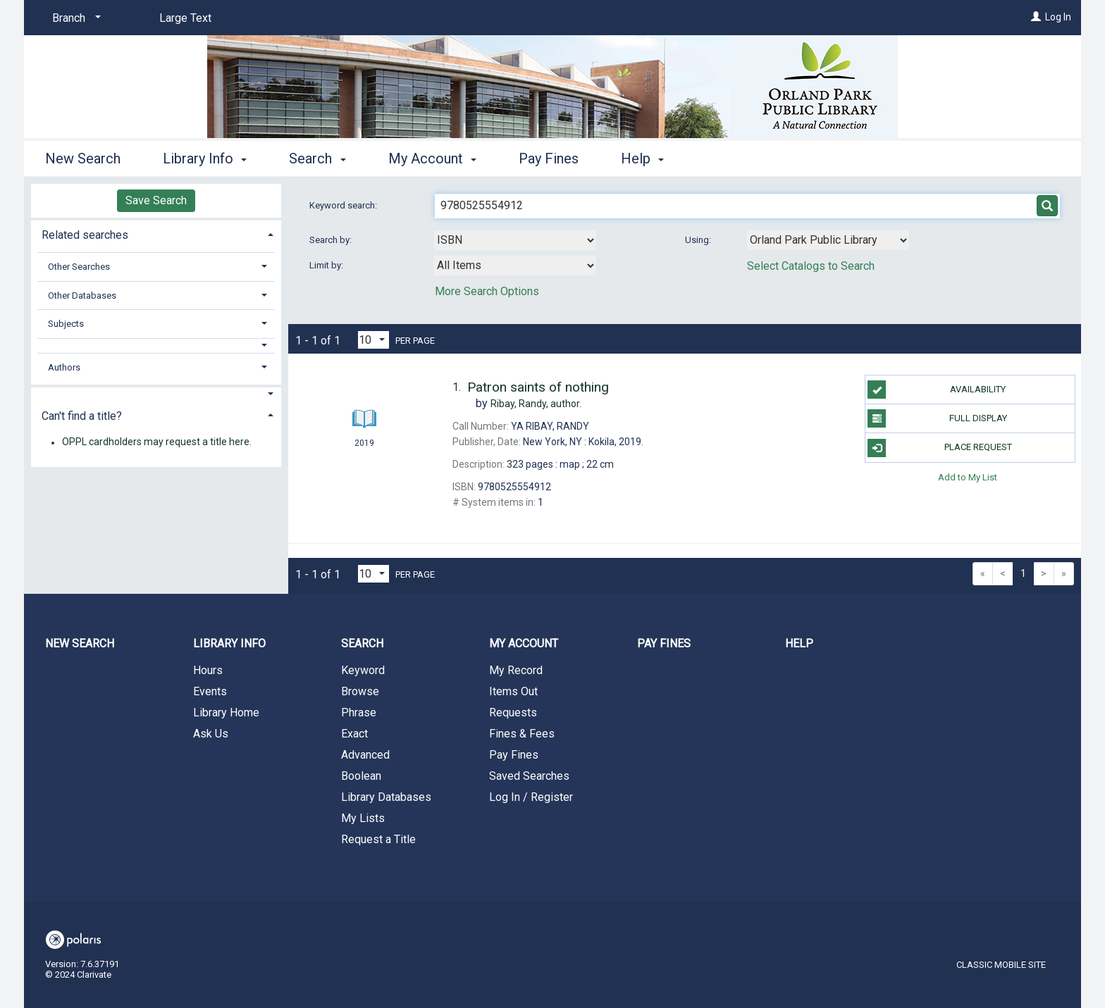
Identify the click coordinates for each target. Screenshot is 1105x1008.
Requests (513, 712)
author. (535, 403)
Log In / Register (531, 797)
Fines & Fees (522, 733)
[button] (156, 345)
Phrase (358, 712)
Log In (1058, 17)
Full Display (937, 418)
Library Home (226, 712)
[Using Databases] (828, 240)
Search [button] (317, 158)
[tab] (156, 233)
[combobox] (515, 240)
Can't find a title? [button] (82, 416)
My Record (516, 670)
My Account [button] (432, 158)
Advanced (365, 754)
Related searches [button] (85, 235)
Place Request (939, 448)
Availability (937, 389)
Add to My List (967, 477)
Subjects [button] (66, 323)
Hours (208, 670)
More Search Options (487, 291)
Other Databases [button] (82, 295)
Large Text (185, 18)
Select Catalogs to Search (811, 266)
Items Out (513, 691)
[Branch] (74, 18)
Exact (354, 733)
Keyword (363, 670)
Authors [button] (64, 367)
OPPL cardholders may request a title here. (157, 442)
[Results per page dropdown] (373, 340)
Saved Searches (529, 776)
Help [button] (642, 158)
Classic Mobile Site (1001, 964)
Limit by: (327, 265)
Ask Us (210, 733)
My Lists (363, 818)
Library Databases (386, 797)
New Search (83, 158)
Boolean (361, 776)
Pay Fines (549, 158)
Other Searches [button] (79, 266)
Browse (360, 691)
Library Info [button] (205, 158)
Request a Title (378, 839)
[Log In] (1036, 17)
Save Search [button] (156, 200)
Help (799, 643)
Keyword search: (344, 205)
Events (210, 691)
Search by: (331, 240)
